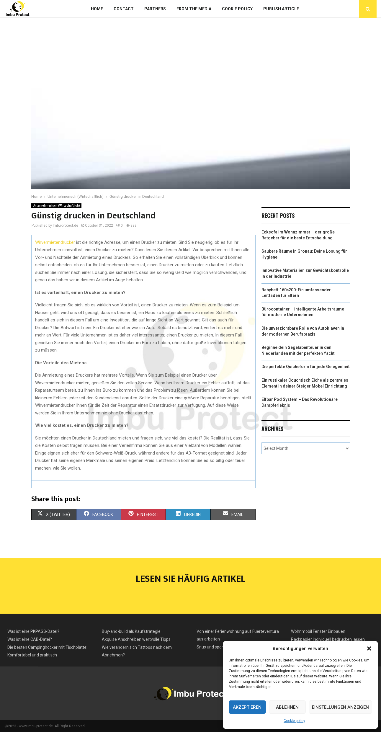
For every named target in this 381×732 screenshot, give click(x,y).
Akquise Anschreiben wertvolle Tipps (136, 639)
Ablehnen (287, 707)
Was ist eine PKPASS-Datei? (33, 631)
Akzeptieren (247, 707)
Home (97, 8)
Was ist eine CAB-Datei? (29, 639)
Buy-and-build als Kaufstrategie (131, 631)
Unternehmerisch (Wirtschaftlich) (56, 205)
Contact (124, 8)
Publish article (281, 8)
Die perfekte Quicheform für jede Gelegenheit (305, 366)
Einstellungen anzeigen (340, 707)
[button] (369, 648)
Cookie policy (294, 721)
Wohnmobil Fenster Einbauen (318, 631)
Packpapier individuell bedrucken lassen (328, 639)
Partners (155, 8)
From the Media (193, 8)
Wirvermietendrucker (55, 242)
